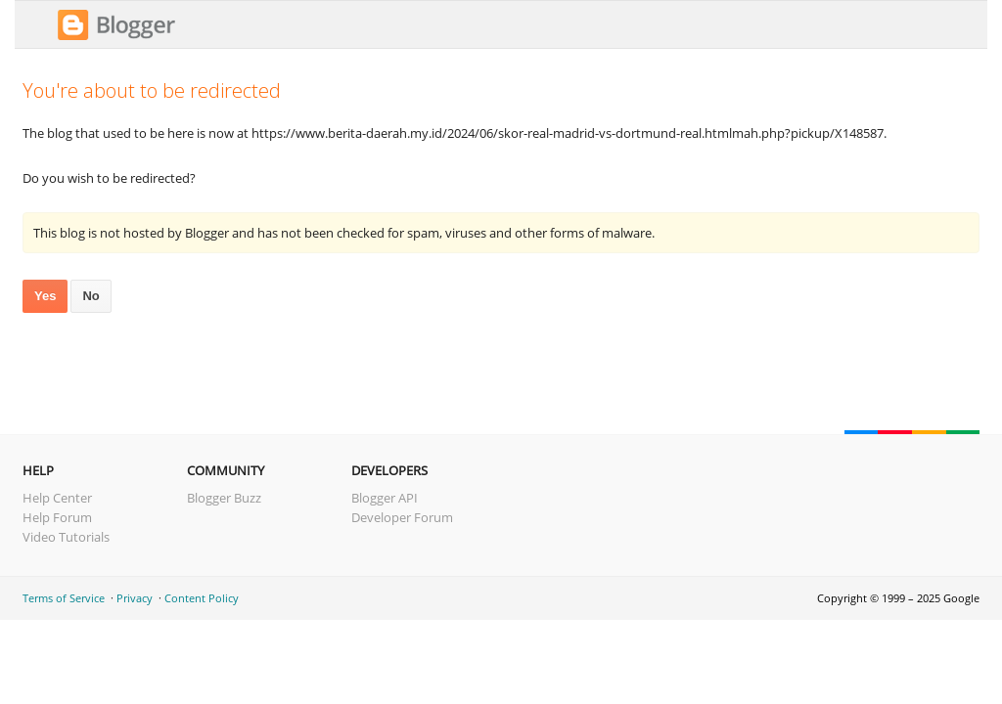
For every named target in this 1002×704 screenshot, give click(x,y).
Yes (45, 295)
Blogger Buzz (224, 497)
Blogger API (384, 497)
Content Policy (201, 598)
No (90, 295)
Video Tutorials (66, 537)
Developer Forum (402, 517)
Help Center (57, 497)
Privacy (134, 598)
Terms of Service (64, 598)
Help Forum (57, 517)
